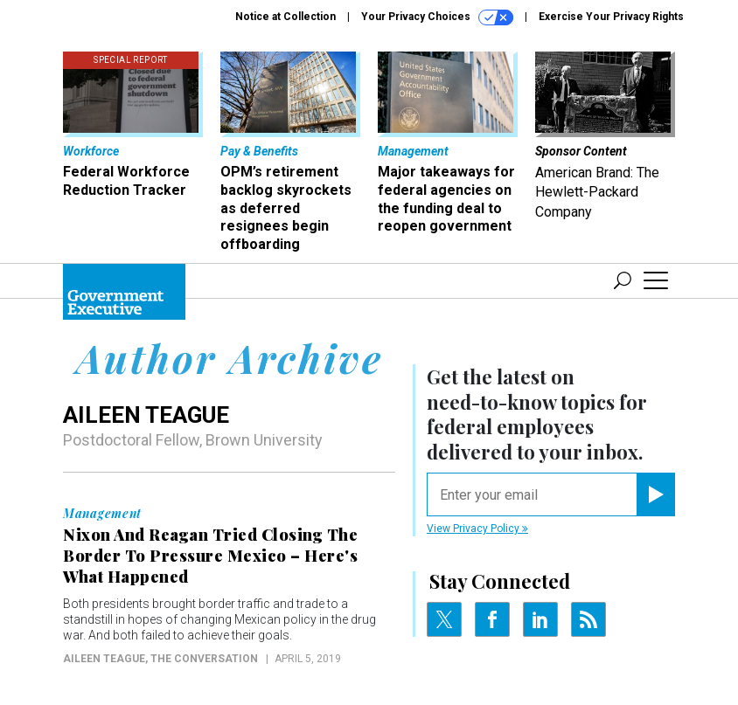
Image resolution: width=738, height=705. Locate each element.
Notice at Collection (285, 16)
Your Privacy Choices (437, 17)
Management (102, 514)
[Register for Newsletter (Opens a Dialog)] (655, 494)
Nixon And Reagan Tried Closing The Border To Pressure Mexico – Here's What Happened (210, 555)
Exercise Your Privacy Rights (611, 16)
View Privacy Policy (477, 528)
